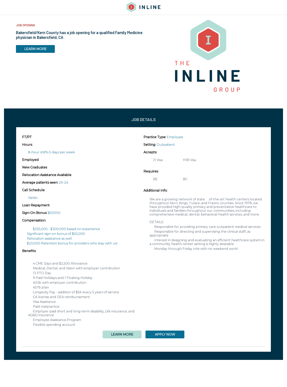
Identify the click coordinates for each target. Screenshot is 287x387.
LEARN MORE (35, 49)
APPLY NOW (165, 334)
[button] (143, 346)
